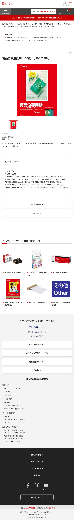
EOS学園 (7, 402)
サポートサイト (37, 468)
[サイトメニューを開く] (70, 3)
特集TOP (5, 385)
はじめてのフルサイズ (12, 388)
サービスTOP (7, 399)
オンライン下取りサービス (37, 353)
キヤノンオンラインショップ (26, 24)
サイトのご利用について (46, 512)
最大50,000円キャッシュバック (18, 38)
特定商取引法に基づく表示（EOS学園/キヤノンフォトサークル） (18, 437)
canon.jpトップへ (37, 497)
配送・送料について (37, 327)
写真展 (6, 416)
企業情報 (37, 475)
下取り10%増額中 (13, 40)
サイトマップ (34, 512)
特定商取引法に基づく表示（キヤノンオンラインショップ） (16, 431)
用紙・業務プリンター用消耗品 (50, 24)
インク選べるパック (41, 40)
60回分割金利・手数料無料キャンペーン (47, 38)
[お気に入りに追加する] (70, 53)
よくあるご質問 (37, 336)
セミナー (7, 423)
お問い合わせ (24, 512)
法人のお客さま (37, 461)
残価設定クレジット (37, 361)
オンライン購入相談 (11, 405)
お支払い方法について (37, 331)
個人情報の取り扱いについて (37, 514)
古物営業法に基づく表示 (13, 441)
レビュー (7, 391)
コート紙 (19, 26)
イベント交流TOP (8, 413)
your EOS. (7, 395)
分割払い (37, 370)
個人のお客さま (7, 24)
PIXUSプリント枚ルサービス (14, 409)
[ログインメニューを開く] (64, 3)
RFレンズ (26, 40)
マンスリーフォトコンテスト (14, 419)
